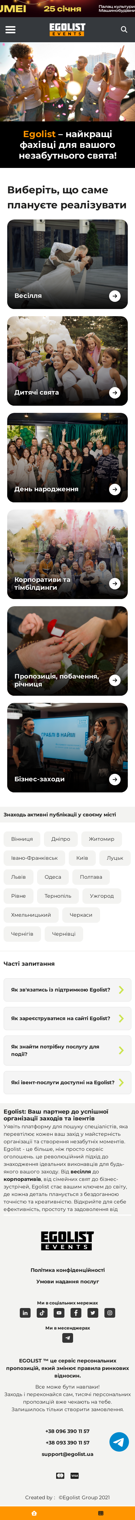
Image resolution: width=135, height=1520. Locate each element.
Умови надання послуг (67, 1281)
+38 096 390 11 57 (67, 1431)
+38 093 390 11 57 (68, 1442)
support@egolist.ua (68, 1454)
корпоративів (22, 1179)
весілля (82, 1171)
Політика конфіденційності (68, 1270)
